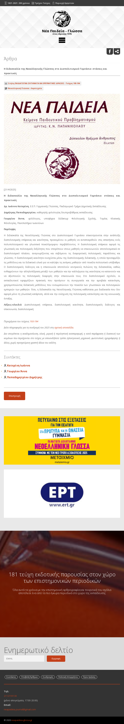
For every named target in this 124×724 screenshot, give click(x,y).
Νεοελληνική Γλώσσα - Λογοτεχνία (25, 88)
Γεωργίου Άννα (17, 371)
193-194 (34, 321)
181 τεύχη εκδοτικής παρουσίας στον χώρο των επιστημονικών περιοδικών (62, 577)
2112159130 (10, 695)
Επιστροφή (14, 395)
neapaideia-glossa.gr (21, 720)
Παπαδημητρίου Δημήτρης (24, 377)
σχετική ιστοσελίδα (63, 327)
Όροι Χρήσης (89, 677)
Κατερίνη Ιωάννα (18, 365)
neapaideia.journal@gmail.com (20, 709)
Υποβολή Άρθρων (29, 677)
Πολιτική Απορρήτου (68, 677)
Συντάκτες (11, 677)
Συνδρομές (48, 677)
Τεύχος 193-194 (44, 83)
